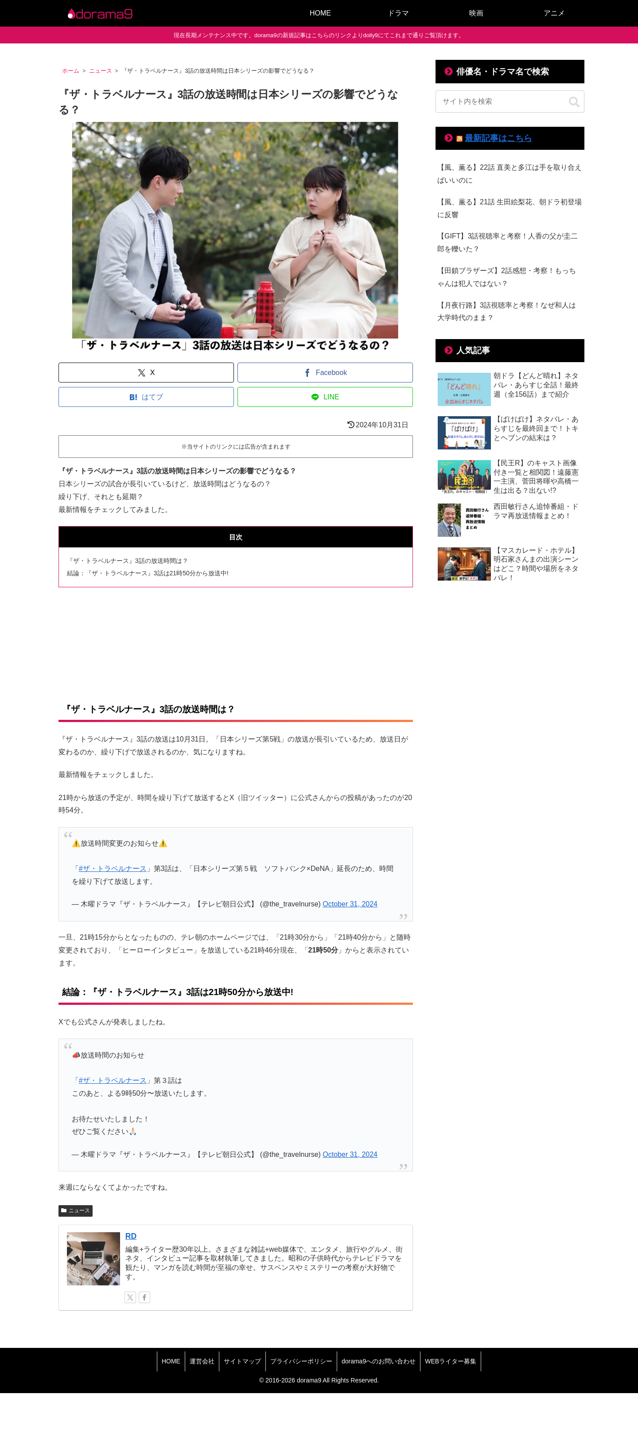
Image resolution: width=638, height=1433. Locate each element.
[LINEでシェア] (325, 397)
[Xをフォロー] (130, 1297)
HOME (171, 1361)
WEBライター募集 (450, 1361)
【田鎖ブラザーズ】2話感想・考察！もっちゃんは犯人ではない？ (506, 277)
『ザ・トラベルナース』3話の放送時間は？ (127, 560)
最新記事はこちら (498, 138)
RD (130, 1236)
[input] (510, 101)
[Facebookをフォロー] (144, 1297)
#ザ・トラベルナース (113, 868)
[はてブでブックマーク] (146, 397)
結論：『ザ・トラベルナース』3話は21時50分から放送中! (148, 573)
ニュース (75, 1210)
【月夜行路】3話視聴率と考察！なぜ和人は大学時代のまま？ (506, 311)
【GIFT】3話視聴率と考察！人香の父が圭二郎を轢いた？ (507, 242)
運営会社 (202, 1361)
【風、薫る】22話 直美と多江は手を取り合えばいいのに (509, 174)
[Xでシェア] (146, 373)
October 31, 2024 (350, 904)
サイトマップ (242, 1361)
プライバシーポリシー (301, 1361)
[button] (574, 102)
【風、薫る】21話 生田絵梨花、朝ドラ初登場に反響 (509, 208)
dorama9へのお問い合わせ (379, 1361)
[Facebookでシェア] (325, 373)
